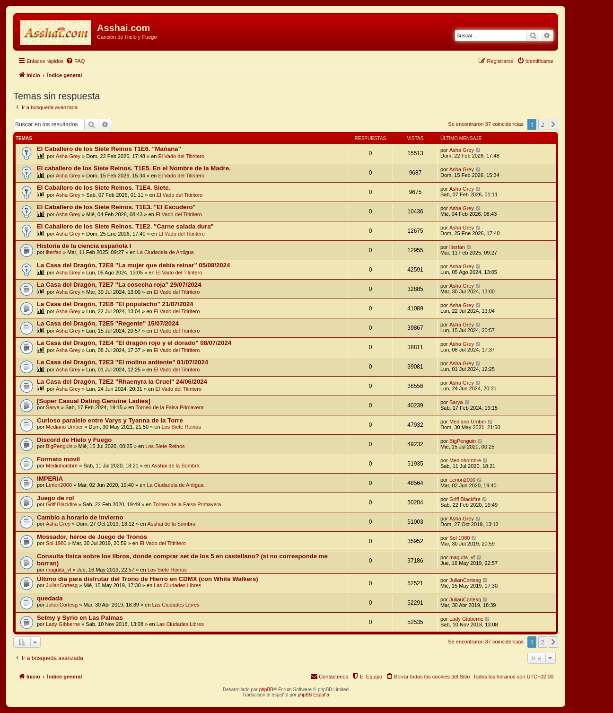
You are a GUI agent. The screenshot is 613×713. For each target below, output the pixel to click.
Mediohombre (62, 465)
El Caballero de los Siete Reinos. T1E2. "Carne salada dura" (125, 226)
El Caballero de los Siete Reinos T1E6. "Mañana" (109, 148)
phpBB (266, 689)
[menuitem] (75, 61)
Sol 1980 (56, 543)
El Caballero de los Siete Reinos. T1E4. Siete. (103, 187)
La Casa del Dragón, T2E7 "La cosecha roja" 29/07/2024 (119, 284)
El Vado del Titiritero (181, 156)
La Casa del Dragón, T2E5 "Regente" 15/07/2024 (108, 323)
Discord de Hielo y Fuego (74, 439)
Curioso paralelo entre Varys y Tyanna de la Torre (110, 420)
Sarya (53, 407)
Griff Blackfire (61, 504)
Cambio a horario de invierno (80, 517)
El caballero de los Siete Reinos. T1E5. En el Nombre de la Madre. (134, 168)
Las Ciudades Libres (177, 585)
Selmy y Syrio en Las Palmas (80, 617)
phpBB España (313, 694)
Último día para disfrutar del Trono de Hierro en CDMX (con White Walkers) (147, 578)
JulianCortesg (62, 585)
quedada (49, 598)
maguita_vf (58, 569)
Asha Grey (68, 156)
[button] (553, 124)
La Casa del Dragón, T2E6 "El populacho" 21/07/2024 (115, 304)
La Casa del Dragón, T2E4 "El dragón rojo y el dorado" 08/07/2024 (134, 342)
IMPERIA (50, 478)
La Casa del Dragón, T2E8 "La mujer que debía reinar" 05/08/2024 (133, 265)
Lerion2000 (59, 485)
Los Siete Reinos (181, 427)
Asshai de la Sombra (175, 465)
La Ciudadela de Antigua (165, 252)
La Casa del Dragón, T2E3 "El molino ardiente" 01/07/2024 (122, 362)
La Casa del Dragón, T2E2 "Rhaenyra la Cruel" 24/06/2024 (122, 381)
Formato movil (58, 459)
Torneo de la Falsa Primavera (170, 407)
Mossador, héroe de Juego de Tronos (92, 536)
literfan (53, 252)
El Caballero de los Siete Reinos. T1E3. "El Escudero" (116, 207)
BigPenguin (59, 446)
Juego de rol (55, 498)
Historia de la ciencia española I (84, 245)
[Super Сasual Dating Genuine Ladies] (93, 401)
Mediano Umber (64, 427)
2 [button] (542, 124)
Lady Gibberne (63, 624)
